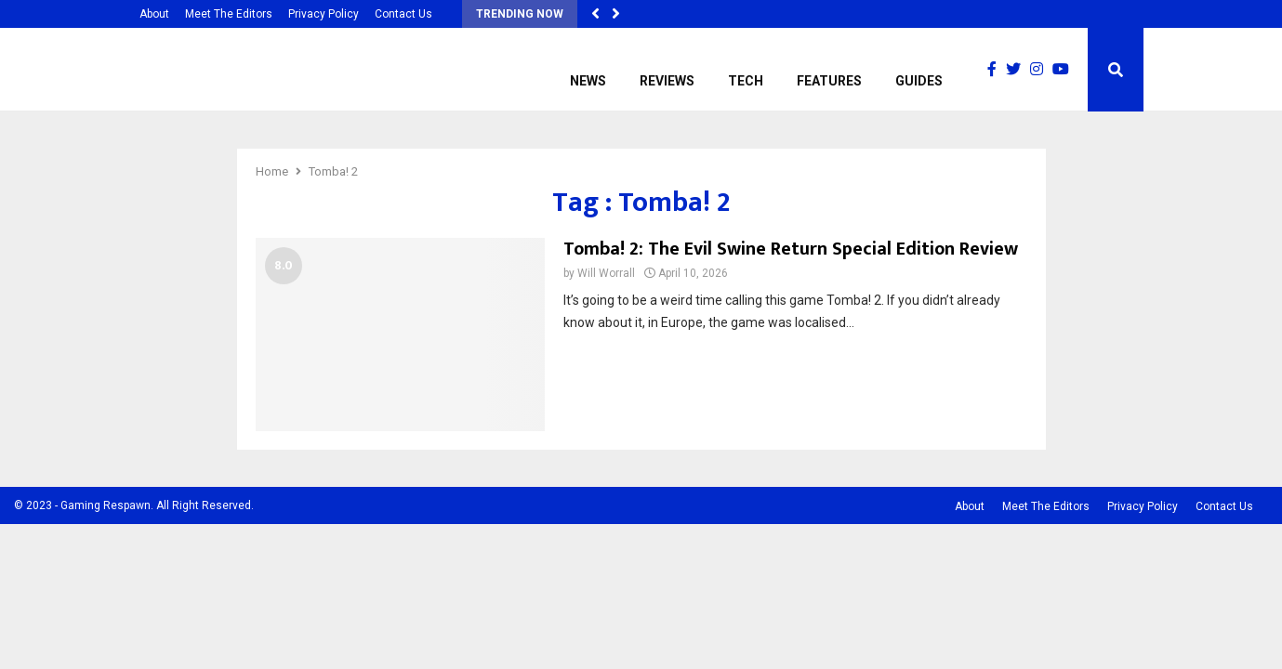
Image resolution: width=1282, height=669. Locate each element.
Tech (745, 80)
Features (829, 80)
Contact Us (403, 13)
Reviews (667, 80)
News (588, 80)
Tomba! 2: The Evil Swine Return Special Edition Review (790, 249)
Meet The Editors (228, 13)
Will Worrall (606, 273)
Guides (919, 80)
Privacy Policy (323, 13)
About (154, 13)
